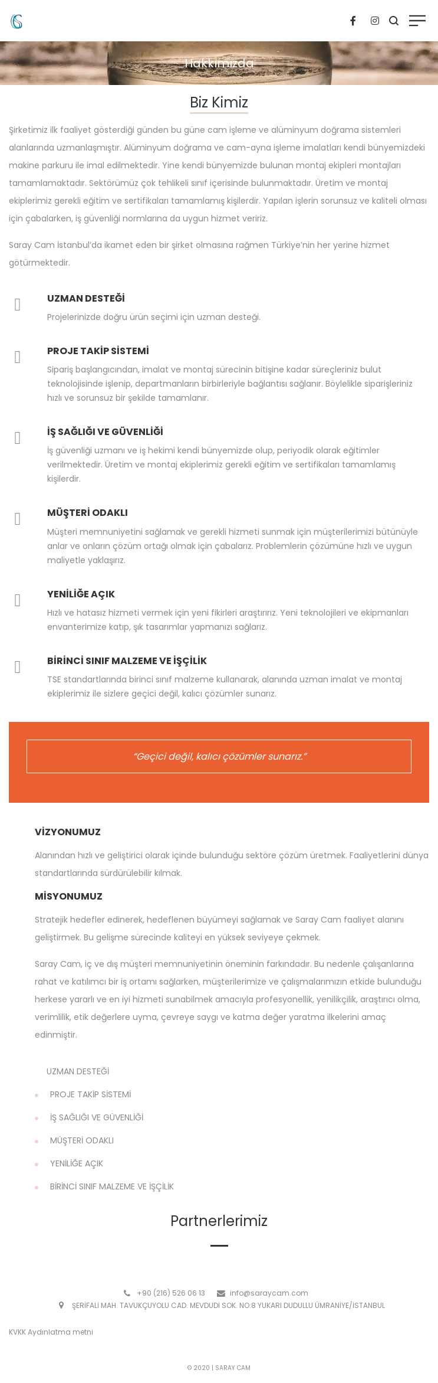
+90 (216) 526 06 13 (171, 1293)
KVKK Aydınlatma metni (51, 1332)
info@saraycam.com (269, 1293)
